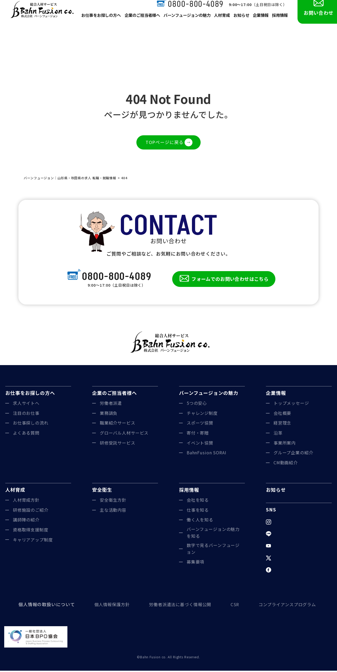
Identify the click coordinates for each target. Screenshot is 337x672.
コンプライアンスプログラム (287, 606)
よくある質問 (26, 434)
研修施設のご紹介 (30, 511)
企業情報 (259, 21)
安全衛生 (102, 491)
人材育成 (219, 21)
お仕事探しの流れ (30, 424)
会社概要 (282, 414)
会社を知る (198, 501)
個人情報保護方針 (109, 606)
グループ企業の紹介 (293, 454)
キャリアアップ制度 (33, 541)
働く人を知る (200, 521)
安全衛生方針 (113, 501)
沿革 (278, 434)
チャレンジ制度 (202, 414)
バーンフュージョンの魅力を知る (213, 533)
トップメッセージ (291, 404)
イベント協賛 (200, 444)
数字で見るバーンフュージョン (213, 549)
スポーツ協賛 (200, 424)
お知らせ (239, 21)
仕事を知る (198, 511)
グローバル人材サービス (124, 434)
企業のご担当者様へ (141, 21)
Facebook (284, 571)
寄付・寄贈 (198, 434)
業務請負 (109, 414)
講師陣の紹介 (26, 521)
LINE (279, 535)
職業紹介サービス (117, 424)
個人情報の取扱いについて (45, 606)
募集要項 (196, 563)
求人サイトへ (26, 404)
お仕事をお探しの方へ (100, 21)
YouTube (283, 547)
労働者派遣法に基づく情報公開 (178, 606)
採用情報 (279, 21)
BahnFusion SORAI (206, 454)
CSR (234, 606)
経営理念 (282, 424)
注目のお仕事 (26, 414)
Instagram (284, 523)
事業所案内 (285, 444)
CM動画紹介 (286, 464)
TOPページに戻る (165, 142)
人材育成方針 (26, 501)
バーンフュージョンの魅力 (185, 21)
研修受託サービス (117, 444)
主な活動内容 (113, 511)
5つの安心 (197, 404)
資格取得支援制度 (30, 531)
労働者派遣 (111, 404)
